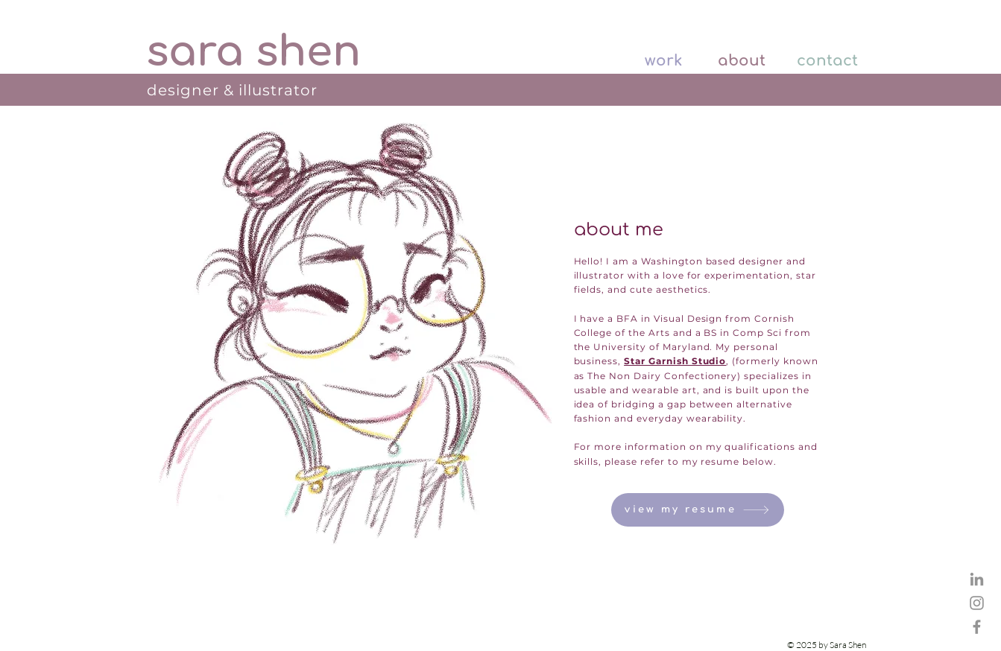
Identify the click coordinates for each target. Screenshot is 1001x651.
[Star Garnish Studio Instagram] (976, 603)
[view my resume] (697, 510)
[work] (650, 61)
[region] (351, 333)
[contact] (825, 61)
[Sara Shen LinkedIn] (976, 579)
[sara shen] (253, 52)
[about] (733, 61)
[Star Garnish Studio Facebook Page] (976, 626)
